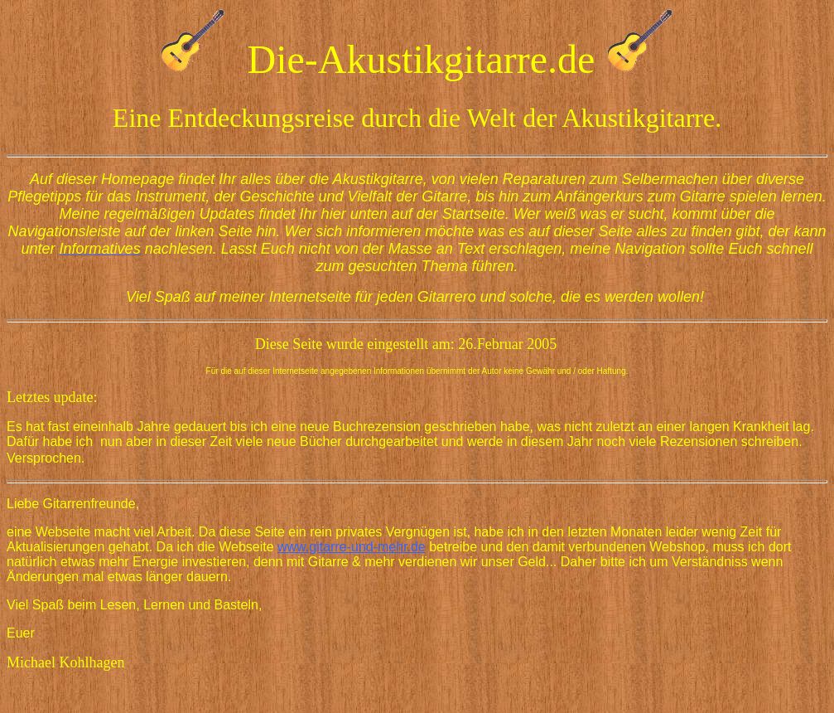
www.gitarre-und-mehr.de (351, 547)
